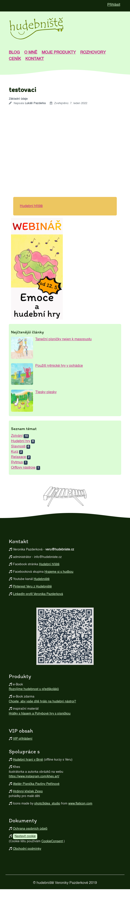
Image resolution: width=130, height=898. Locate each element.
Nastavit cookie (25, 836)
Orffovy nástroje (23, 468)
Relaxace (18, 457)
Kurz (14, 452)
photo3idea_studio (47, 803)
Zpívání (17, 436)
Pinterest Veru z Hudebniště (32, 586)
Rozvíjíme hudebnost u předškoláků (34, 689)
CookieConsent (52, 841)
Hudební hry (20, 441)
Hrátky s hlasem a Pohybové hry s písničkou (40, 713)
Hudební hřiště (31, 206)
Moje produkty (59, 52)
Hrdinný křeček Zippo (28, 791)
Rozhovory (93, 52)
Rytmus (17, 462)
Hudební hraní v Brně (28, 759)
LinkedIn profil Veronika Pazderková (38, 594)
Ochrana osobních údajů (30, 828)
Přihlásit (113, 5)
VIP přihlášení (22, 738)
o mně (30, 52)
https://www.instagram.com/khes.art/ (34, 776)
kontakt (34, 59)
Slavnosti (18, 446)
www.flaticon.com (80, 803)
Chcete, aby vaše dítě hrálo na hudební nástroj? (42, 701)
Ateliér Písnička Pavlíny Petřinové (36, 784)
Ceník (15, 59)
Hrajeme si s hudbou (59, 571)
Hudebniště (42, 579)
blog (14, 52)
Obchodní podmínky (27, 848)
